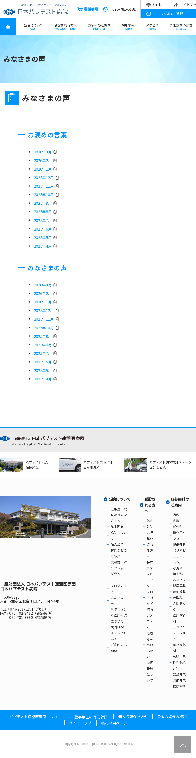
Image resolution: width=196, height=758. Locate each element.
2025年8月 (43, 212)
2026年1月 (43, 169)
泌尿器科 (179, 586)
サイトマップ (80, 723)
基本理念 (117, 527)
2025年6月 (43, 229)
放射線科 (179, 592)
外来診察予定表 (181, 26)
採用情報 (128, 26)
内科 (176, 515)
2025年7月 (43, 221)
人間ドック (150, 580)
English (158, 4)
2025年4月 (43, 246)
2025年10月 (44, 195)
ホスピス (179, 580)
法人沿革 (117, 545)
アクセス (152, 26)
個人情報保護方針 (133, 717)
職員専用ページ (114, 724)
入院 (150, 527)
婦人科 (178, 574)
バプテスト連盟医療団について (35, 717)
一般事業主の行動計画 (89, 717)
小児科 (178, 568)
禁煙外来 (179, 675)
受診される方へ (65, 26)
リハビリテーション (179, 634)
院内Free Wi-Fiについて (118, 634)
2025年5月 (43, 238)
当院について (33, 26)
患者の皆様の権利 (172, 717)
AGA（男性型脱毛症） (179, 663)
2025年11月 (44, 186)
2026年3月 (43, 152)
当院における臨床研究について (119, 616)
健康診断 (179, 687)
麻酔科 (178, 598)
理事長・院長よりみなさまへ (119, 515)
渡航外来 (179, 681)
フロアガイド (150, 598)
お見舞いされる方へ (150, 545)
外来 (150, 521)
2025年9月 (43, 203)
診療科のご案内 (99, 26)
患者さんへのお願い (150, 646)
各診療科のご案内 (180, 503)
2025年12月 (44, 177)
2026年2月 (43, 160)
